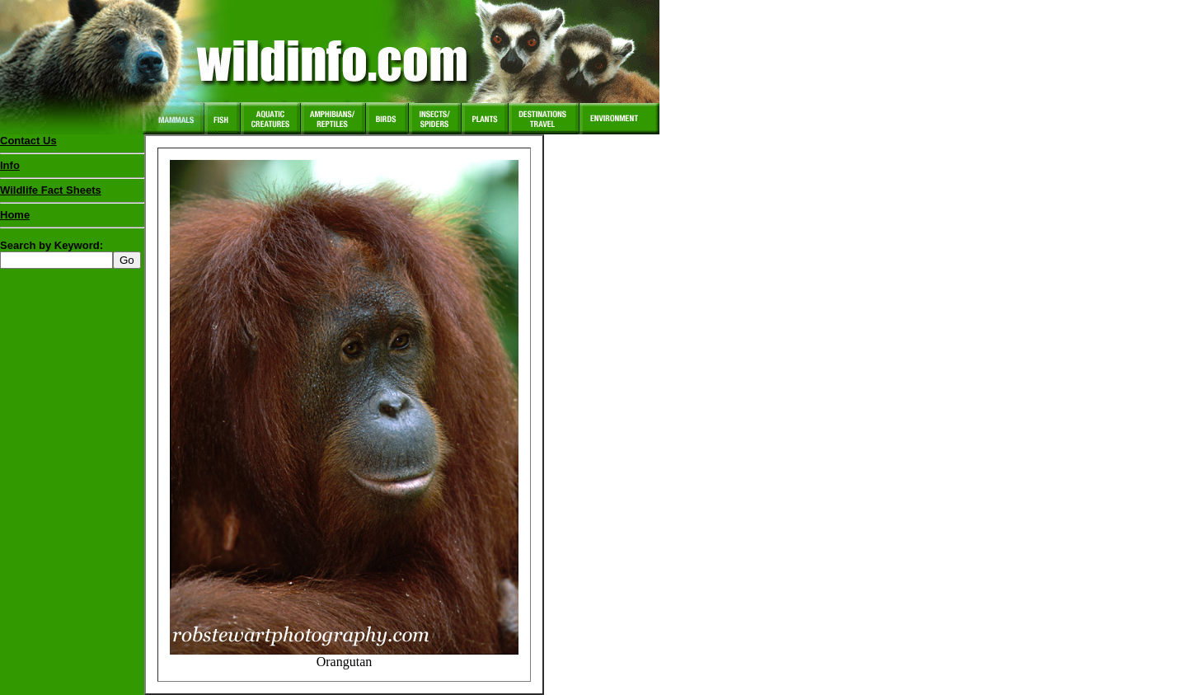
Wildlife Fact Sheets (72, 194)
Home (15, 215)
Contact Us (28, 140)
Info (10, 165)
